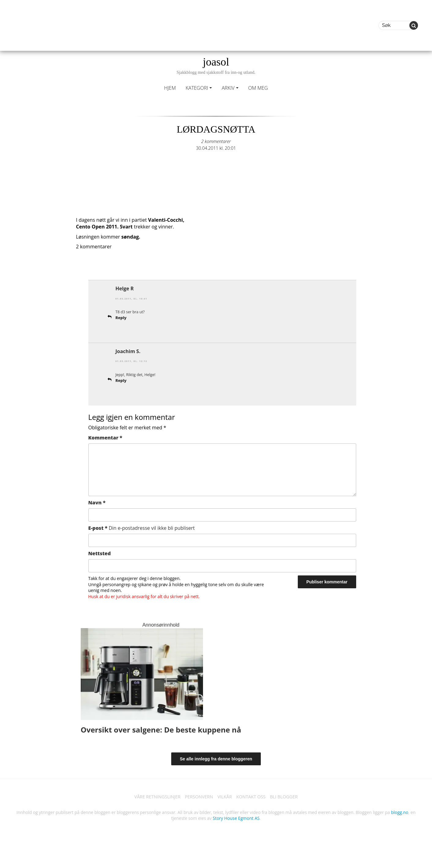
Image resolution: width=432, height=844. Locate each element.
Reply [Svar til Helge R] (122, 317)
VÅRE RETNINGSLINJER (151, 796)
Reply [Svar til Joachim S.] (122, 380)
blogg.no (399, 813)
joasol (216, 65)
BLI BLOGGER (291, 796)
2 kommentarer (216, 141)
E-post (141, 527)
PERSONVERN (197, 796)
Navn (97, 502)
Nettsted (99, 552)
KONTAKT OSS (254, 796)
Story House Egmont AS (236, 819)
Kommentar (105, 437)
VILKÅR (226, 796)
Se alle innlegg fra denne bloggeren (216, 758)
